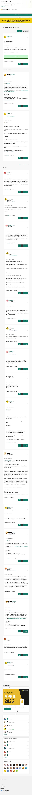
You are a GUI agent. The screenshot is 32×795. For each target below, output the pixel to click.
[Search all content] (23, 17)
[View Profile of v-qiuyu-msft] (12, 74)
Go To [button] (27, 14)
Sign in (19, 14)
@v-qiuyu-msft (8, 515)
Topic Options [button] (25, 31)
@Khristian (6, 460)
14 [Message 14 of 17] (9, 341)
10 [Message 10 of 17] (8, 215)
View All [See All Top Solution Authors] (5, 734)
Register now (23, 21)
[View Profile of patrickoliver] (9, 172)
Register (15, 14)
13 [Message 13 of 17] (9, 318)
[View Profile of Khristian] (8, 36)
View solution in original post (9, 99)
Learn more (3, 6)
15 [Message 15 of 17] (9, 366)
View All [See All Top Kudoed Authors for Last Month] (5, 757)
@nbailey (7, 83)
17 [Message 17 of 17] (7, 155)
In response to (10, 77)
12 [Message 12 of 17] (9, 290)
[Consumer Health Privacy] (16, 791)
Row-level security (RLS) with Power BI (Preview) (17, 618)
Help (23, 14)
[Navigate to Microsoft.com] (4, 9)
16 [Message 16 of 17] (9, 391)
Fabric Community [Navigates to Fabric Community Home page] (12, 9)
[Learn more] (7, 709)
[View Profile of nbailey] (8, 568)
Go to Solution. (17, 56)
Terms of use (3, 786)
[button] (19, 31)
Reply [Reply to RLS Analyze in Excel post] (26, 63)
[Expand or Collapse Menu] (1, 12)
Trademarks (2, 788)
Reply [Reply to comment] (26, 105)
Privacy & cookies (3, 784)
